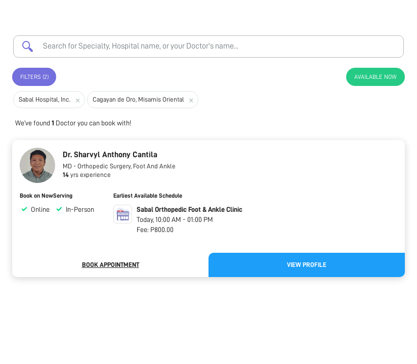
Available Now (375, 77)
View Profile (306, 264)
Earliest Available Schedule (147, 196)
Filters (34, 77)
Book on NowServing (46, 196)
